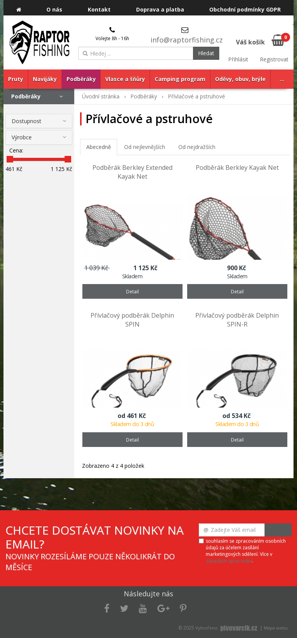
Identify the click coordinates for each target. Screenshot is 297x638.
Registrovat (274, 59)
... (282, 79)
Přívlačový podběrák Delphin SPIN (132, 319)
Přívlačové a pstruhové (196, 96)
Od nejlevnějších (144, 147)
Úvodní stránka (100, 96)
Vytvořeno (227, 628)
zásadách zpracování (229, 560)
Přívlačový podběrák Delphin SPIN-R (237, 319)
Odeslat (278, 529)
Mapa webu (276, 628)
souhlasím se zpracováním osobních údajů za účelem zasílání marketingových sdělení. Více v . (246, 551)
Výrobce (22, 137)
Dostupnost (26, 121)
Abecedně (98, 147)
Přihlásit (238, 59)
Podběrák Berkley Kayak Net (237, 167)
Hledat (206, 53)
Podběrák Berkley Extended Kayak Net (132, 172)
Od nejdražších (196, 147)
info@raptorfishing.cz (186, 39)
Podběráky (26, 96)
